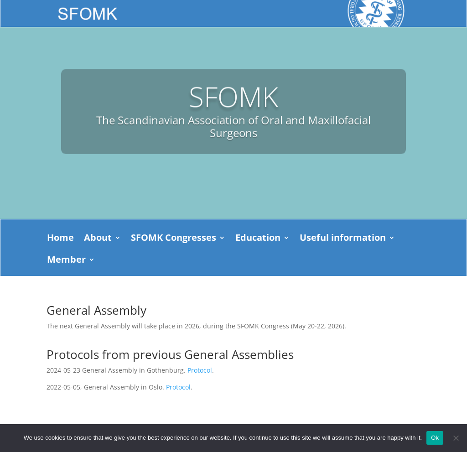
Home (60, 239)
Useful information (343, 239)
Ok (435, 437)
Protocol (199, 370)
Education (257, 239)
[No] (455, 437)
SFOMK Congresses (173, 239)
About (98, 239)
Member (66, 260)
